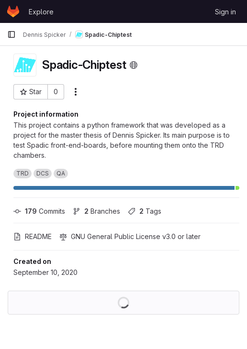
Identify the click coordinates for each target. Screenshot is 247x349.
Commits (39, 211)
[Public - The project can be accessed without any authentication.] (133, 65)
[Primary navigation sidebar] (11, 34)
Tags (144, 211)
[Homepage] (13, 11)
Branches (96, 211)
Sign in (225, 12)
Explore (41, 12)
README (32, 236)
